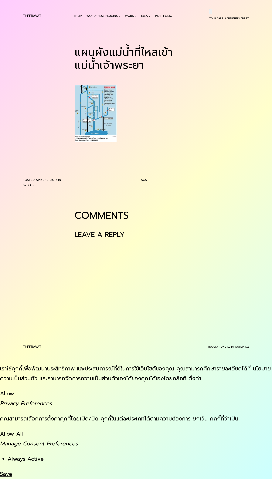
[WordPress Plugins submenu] (119, 16)
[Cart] (210, 11)
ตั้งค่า (195, 378)
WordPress (242, 347)
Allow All (11, 434)
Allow (7, 394)
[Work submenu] (136, 16)
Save (6, 474)
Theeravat (32, 16)
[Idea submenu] (150, 16)
